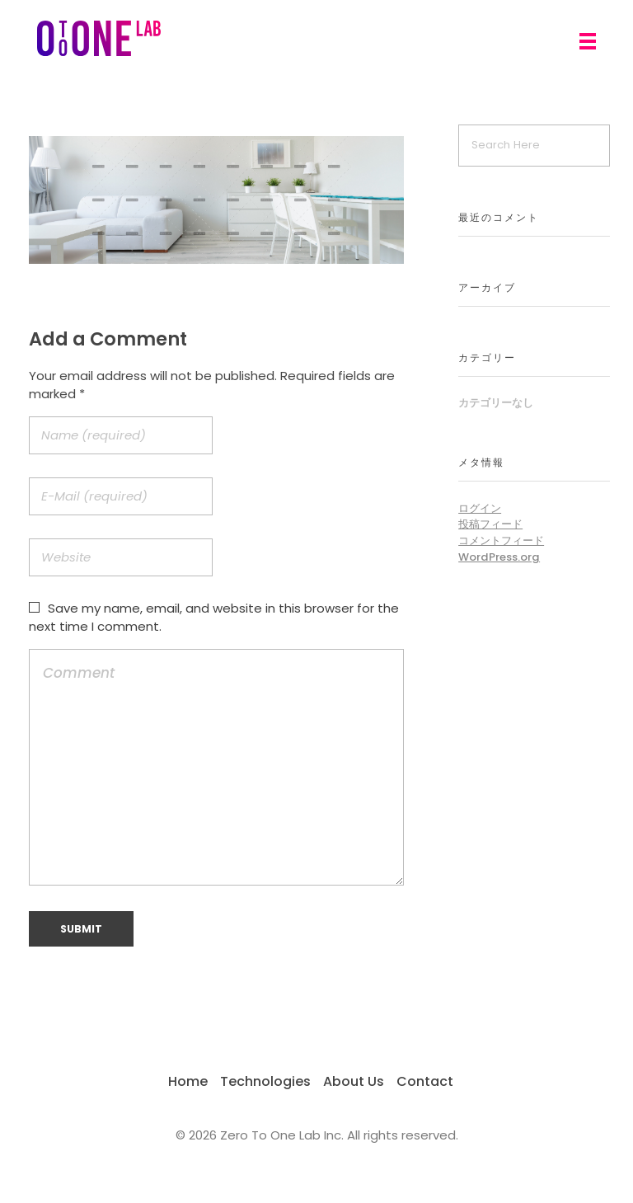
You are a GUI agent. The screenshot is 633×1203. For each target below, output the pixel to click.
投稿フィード (490, 524)
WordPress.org (499, 557)
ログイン (479, 508)
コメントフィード (501, 540)
